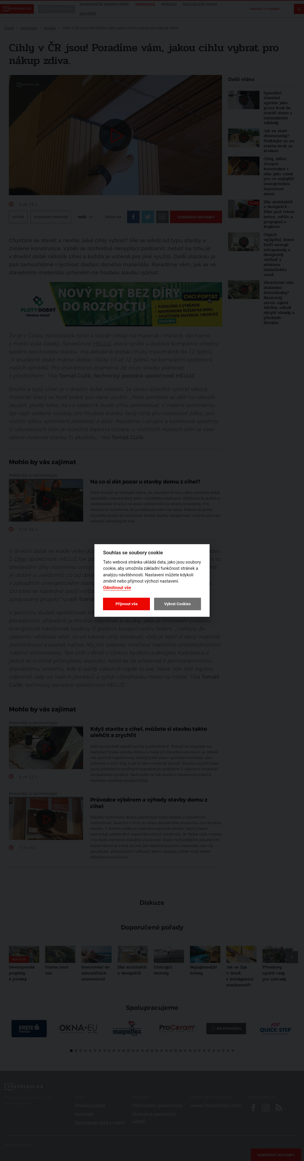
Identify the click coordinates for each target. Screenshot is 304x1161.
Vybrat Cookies (177, 604)
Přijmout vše (126, 604)
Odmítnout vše (117, 587)
